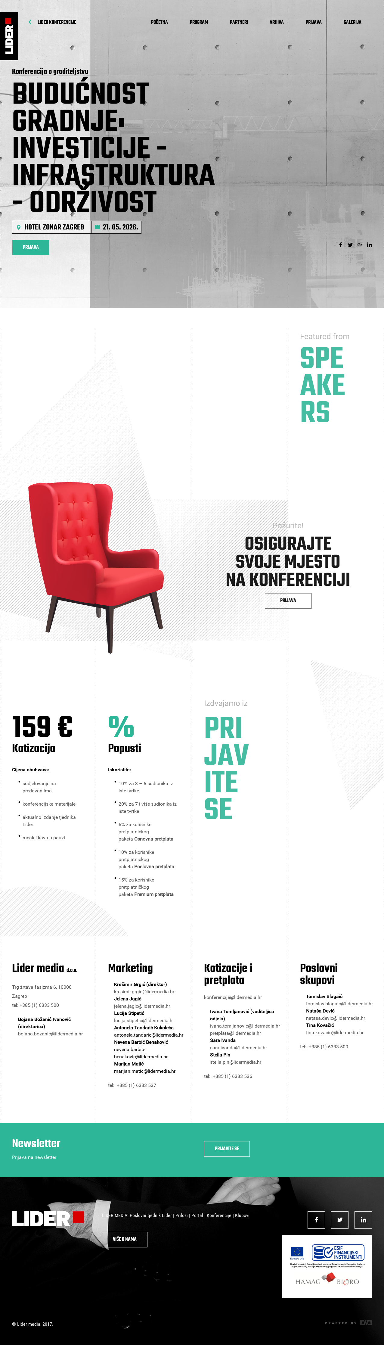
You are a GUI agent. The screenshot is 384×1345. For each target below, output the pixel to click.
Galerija (352, 23)
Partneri (239, 23)
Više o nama (125, 1240)
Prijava (314, 23)
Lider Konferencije (57, 23)
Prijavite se (227, 1149)
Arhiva (277, 23)
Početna (159, 23)
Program (199, 23)
